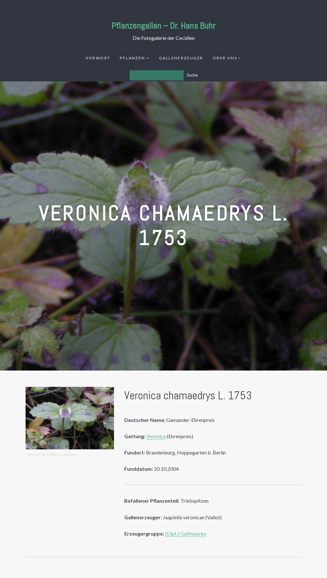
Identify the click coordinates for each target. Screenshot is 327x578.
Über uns (225, 58)
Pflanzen (132, 58)
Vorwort (98, 58)
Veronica (156, 436)
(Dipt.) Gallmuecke (185, 533)
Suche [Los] (192, 75)
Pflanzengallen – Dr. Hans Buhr (163, 25)
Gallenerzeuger (181, 58)
